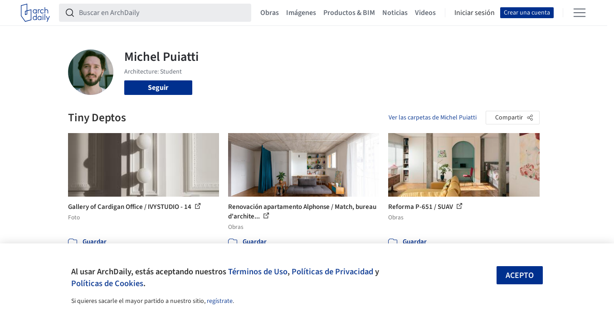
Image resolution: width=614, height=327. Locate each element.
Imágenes (301, 13)
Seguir (158, 88)
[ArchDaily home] (35, 13)
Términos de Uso (258, 271)
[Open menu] (579, 12)
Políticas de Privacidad (332, 271)
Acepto (520, 275)
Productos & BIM (349, 13)
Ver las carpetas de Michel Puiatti (433, 117)
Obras (269, 13)
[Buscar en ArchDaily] (162, 12)
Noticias (395, 13)
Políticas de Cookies (107, 283)
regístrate (220, 301)
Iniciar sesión (474, 13)
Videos (425, 13)
